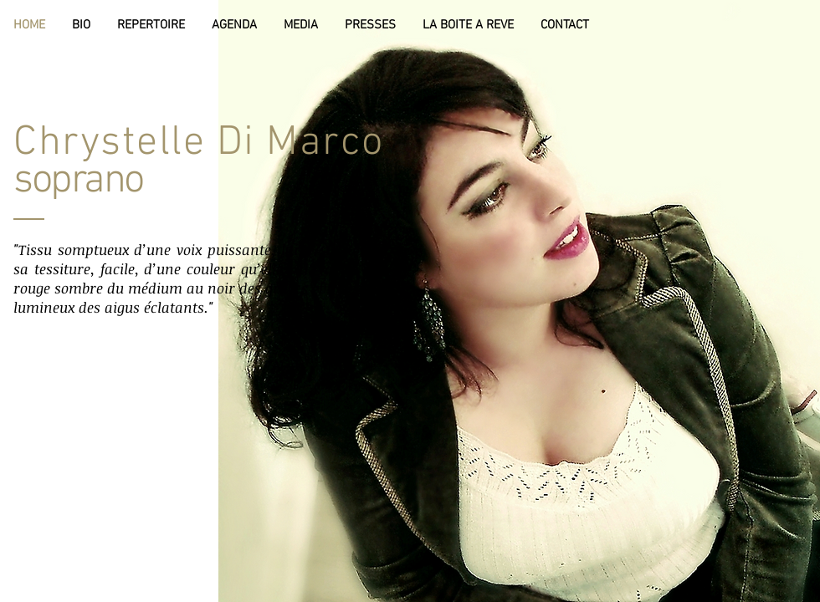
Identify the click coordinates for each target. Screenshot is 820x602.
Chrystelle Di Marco (198, 143)
